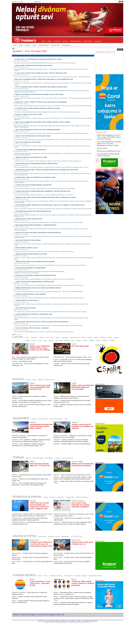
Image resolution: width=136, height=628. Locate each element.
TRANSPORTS (20, 418)
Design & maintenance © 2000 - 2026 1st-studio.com (80, 622)
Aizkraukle (34, 337)
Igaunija (40, 379)
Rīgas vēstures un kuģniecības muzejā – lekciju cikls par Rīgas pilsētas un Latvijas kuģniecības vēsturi (44, 79)
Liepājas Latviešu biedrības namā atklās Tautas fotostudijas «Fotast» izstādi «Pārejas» (39, 94)
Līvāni (39, 340)
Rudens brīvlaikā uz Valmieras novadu (26, 247)
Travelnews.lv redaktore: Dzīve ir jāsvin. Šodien (28, 114)
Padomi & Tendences (82, 497)
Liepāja (27, 340)
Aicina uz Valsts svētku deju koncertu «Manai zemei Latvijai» (33, 136)
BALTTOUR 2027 (76, 536)
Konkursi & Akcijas (54, 536)
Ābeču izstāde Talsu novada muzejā (25, 308)
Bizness (40, 575)
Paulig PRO (60, 497)
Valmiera (105, 340)
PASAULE (18, 379)
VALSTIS (65, 41)
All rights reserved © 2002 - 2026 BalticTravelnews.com (56, 622)
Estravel (24, 615)
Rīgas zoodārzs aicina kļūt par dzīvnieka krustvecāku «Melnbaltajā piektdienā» (38, 129)
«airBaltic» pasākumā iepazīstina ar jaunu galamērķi (30, 294)
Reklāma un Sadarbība (68, 621)
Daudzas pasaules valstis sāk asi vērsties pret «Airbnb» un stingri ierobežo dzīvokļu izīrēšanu (41, 321)
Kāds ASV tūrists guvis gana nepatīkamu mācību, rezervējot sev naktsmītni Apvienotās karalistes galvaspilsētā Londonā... (44, 331)
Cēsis (47, 337)
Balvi (52, 337)
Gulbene (89, 337)
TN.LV (46, 575)
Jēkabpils (103, 337)
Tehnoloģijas (49, 458)
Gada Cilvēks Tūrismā (95, 575)
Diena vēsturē (42, 536)
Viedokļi (45, 497)
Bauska (57, 337)
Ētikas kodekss (55, 621)
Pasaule (21, 45)
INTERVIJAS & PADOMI (26, 496)
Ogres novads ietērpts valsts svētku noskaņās (28, 142)
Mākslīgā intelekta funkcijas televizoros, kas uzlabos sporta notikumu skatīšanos (38, 288)
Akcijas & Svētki (55, 45)
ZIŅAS (49, 41)
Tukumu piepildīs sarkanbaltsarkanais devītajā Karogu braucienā (33, 65)
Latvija (14, 45)
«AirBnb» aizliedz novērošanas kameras (26, 300)
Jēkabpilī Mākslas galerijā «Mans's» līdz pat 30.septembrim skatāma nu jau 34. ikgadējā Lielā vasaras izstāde (46, 169)
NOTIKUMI (97, 41)
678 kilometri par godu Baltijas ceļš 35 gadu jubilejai (30, 268)
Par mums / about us (44, 621)
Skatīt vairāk (25, 61)
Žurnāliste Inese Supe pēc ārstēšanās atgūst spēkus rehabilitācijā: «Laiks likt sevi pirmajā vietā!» (43, 191)
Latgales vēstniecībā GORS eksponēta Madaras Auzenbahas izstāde (34, 281)
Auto (65, 419)
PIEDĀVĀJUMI (87, 41)
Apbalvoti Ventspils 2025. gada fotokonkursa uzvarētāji (31, 157)
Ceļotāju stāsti (70, 497)
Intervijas (52, 497)
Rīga (72, 340)
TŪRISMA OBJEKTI (75, 41)
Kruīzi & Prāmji (43, 419)
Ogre (56, 340)
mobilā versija (37, 1)
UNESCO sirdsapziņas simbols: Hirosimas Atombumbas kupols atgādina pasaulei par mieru (41, 87)
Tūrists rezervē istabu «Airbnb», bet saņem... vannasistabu (32, 328)
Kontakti (78, 621)
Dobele (83, 337)
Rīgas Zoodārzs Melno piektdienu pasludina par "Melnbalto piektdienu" (36, 225)
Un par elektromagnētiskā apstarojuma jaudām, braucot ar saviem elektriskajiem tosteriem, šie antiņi (109, 143)
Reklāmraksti (65, 536)
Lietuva (34, 379)
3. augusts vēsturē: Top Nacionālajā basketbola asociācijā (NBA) (33, 185)
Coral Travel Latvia (67, 458)
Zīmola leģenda (68, 575)
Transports (27, 45)
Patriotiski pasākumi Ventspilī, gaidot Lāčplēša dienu (30, 149)
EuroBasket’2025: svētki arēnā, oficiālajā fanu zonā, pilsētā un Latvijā (35, 177)
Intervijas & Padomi (44, 45)
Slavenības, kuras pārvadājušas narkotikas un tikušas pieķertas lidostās (35, 275)
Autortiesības (86, 621)
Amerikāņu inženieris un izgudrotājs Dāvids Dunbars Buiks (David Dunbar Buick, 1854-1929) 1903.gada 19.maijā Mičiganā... (45, 63)
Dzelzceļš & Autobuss (56, 419)
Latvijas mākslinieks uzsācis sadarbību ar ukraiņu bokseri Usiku (33, 314)
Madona (51, 340)
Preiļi (61, 340)
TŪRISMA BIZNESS (24, 575)
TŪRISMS (18, 457)
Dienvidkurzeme (75, 337)
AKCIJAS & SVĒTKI (24, 535)
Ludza (45, 340)
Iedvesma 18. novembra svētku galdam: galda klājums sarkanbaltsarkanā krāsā (38, 232)
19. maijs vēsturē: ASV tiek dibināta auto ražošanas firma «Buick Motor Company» (38, 59)
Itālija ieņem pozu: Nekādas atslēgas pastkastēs (28, 219)
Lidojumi (34, 419)
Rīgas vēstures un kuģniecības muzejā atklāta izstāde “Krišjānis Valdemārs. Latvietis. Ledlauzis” (43, 122)
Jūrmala (109, 337)
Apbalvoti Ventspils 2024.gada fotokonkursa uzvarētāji (31, 254)
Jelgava (96, 337)
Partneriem (94, 621)
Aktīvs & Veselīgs (37, 458)
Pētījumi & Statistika (56, 575)
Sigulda (85, 340)
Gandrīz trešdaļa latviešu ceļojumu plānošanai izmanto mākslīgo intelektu (36, 163)
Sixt (62, 615)
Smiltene (91, 340)
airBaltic (16, 615)
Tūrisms (34, 45)
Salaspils (78, 340)
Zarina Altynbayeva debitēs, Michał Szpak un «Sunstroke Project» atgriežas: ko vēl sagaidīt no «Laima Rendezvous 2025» (50, 205)
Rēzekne (67, 340)
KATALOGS (57, 41)
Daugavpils (64, 337)
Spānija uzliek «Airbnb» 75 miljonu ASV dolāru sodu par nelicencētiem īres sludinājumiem (41, 102)
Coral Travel (42, 615)
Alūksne (41, 337)
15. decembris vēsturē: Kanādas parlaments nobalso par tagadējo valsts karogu (37, 108)
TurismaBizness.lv (66, 45)
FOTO (43, 41)
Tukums (98, 340)
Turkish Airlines (50, 379)
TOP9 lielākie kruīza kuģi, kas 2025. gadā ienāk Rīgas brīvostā (33, 211)
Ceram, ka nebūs (102, 148)
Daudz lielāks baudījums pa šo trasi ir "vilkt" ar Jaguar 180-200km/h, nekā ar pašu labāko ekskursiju (109, 137)
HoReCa (28, 458)
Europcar (32, 615)
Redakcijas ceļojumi (81, 575)
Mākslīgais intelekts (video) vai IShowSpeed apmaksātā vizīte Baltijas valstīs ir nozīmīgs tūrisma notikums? (46, 197)
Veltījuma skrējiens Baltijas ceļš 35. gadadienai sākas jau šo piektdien (35, 261)
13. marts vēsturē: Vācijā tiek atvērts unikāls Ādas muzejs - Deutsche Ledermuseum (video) (41, 73)
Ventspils (112, 340)
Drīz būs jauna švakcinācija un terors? (109, 151)
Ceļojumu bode (54, 615)
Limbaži (33, 340)
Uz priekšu (17, 334)
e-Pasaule (57, 458)
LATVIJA (17, 337)
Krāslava (116, 337)
